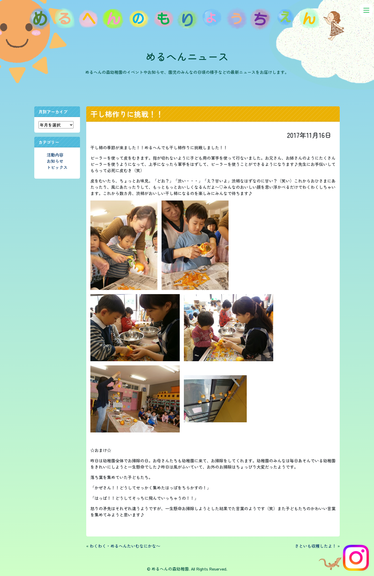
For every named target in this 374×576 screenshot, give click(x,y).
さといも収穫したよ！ (315, 546)
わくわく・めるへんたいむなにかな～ (125, 546)
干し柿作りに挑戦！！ (126, 114)
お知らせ (55, 161)
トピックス (57, 167)
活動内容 (55, 155)
